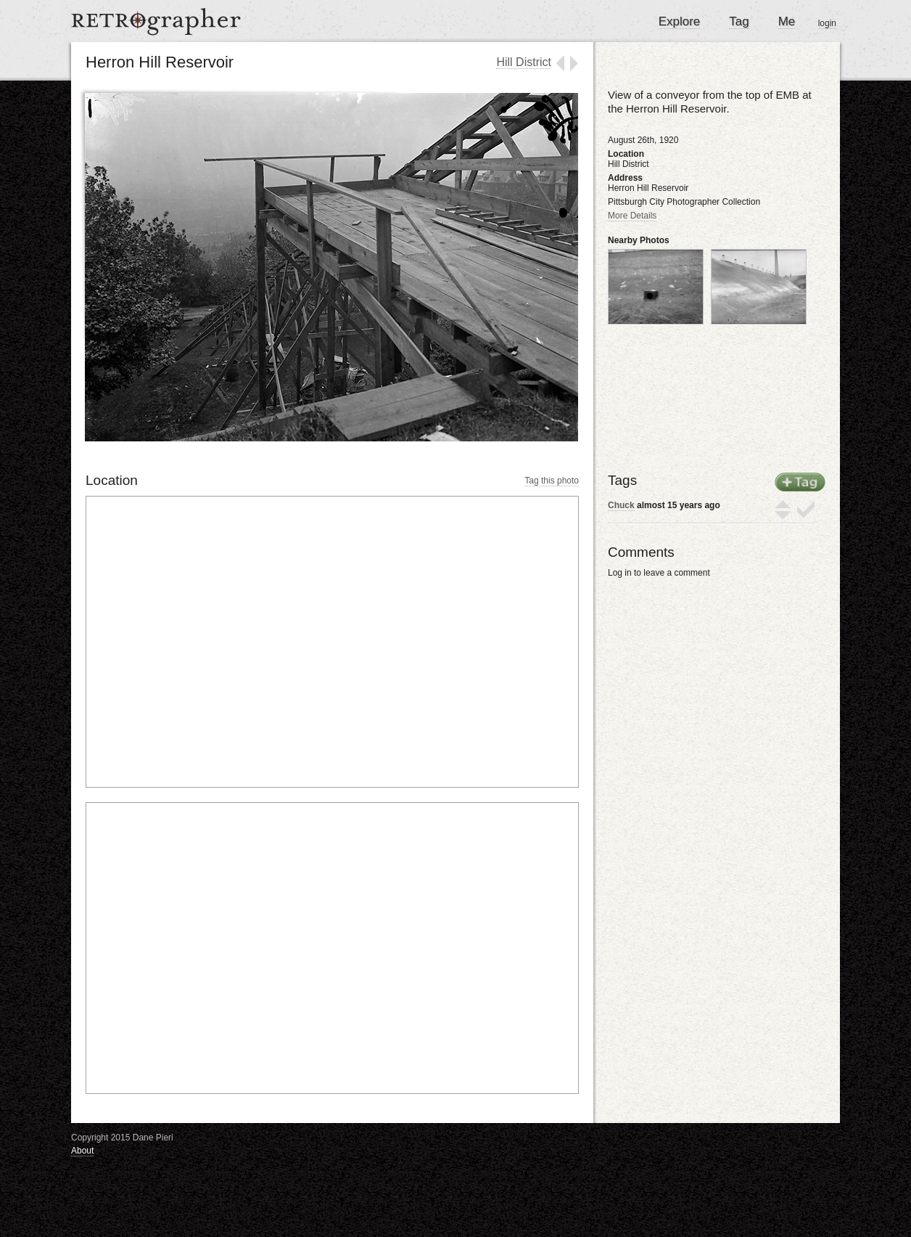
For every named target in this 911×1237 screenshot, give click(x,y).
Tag (739, 21)
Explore (680, 21)
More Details (632, 216)
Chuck (621, 505)
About (82, 1151)
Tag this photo (551, 480)
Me (787, 21)
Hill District (523, 62)
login (827, 23)
